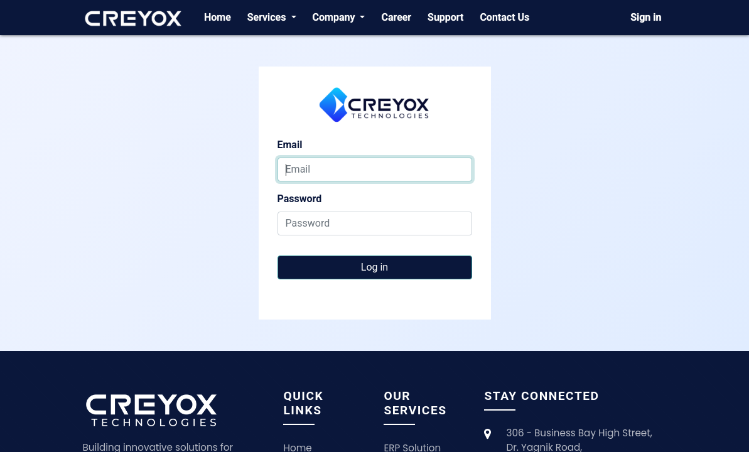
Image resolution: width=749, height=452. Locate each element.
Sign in (645, 17)
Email (290, 145)
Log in (374, 267)
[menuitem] (217, 17)
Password (300, 199)
